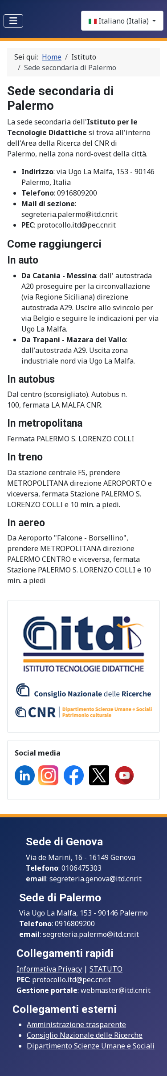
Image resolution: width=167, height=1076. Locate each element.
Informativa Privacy (49, 969)
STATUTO (106, 969)
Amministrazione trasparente (76, 1024)
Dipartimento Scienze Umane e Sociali (91, 1046)
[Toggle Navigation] (13, 21)
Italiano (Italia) (120, 21)
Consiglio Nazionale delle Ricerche (85, 1035)
